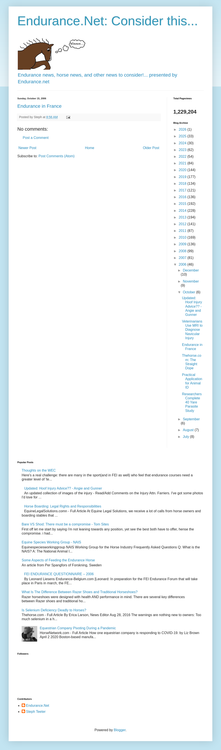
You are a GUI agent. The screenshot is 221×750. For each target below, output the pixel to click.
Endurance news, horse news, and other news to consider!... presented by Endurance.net (97, 74)
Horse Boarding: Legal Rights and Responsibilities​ (62, 506)
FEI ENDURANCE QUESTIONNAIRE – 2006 (59, 574)
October (189, 292)
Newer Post (27, 148)
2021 (183, 163)
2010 (183, 237)
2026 (183, 129)
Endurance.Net (37, 705)
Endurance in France (39, 106)
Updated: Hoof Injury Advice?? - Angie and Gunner (192, 306)
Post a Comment (36, 138)
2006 (183, 264)
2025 (183, 136)
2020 (183, 170)
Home (89, 148)
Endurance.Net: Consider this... (107, 21)
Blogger (119, 730)
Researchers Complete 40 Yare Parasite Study (192, 402)
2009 (183, 244)
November (191, 281)
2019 (183, 177)
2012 (183, 224)
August (189, 430)
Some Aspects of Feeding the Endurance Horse (58, 560)
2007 (183, 258)
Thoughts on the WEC (39, 470)
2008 (183, 251)
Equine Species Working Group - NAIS (51, 542)
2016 (183, 197)
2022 (183, 156)
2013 (183, 217)
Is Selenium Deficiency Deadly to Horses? (54, 610)
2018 (183, 183)
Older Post (151, 148)
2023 (183, 150)
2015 (183, 204)
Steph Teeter (36, 711)
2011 (183, 231)
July (186, 436)
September (191, 419)
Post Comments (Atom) (57, 156)
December (191, 270)
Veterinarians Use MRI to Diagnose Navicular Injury (192, 330)
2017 (183, 190)
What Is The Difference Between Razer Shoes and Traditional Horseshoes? (80, 592)
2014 (183, 210)
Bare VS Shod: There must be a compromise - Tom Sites (65, 524)
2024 (183, 143)
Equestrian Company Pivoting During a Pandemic (78, 628)
